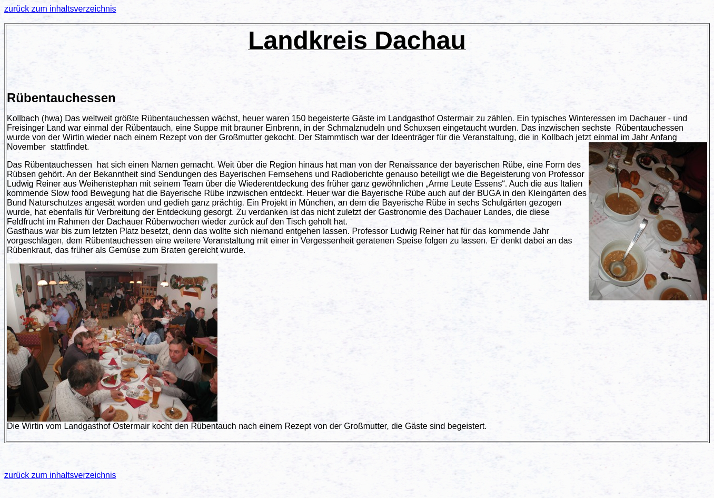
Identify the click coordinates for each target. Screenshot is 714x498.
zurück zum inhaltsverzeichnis (60, 8)
